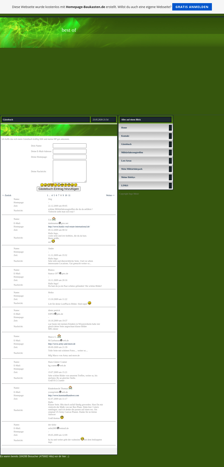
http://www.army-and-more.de (61, 344)
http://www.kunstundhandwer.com (63, 395)
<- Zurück (6, 195)
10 (66, 195)
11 (69, 195)
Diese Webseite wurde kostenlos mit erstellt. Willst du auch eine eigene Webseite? (112, 6)
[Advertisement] (112, 81)
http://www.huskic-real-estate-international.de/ (69, 226)
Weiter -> (110, 195)
